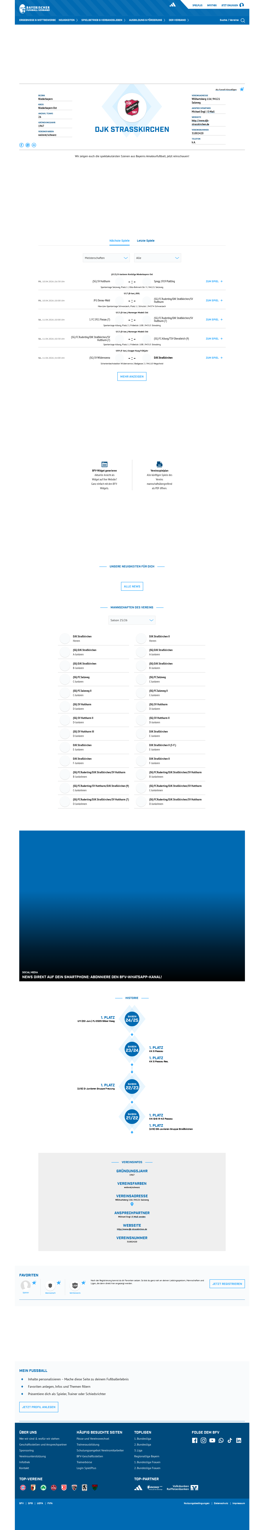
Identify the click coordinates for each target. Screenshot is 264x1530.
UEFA (40, 1503)
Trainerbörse (84, 1462)
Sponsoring (26, 1450)
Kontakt (24, 1468)
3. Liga (138, 1450)
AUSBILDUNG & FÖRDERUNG (147, 20)
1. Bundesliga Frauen (147, 1462)
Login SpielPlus (86, 1468)
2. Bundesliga (142, 1444)
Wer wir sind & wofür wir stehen (39, 1438)
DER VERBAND (179, 20)
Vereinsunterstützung (32, 1456)
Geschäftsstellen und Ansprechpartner (43, 1444)
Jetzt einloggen (229, 5)
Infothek (212, 5)
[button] (21, 145)
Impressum (238, 1503)
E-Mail (211, 111)
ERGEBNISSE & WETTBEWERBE (37, 20)
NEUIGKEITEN (68, 20)
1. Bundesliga (142, 1438)
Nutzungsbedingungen (197, 1503)
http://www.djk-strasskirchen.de (200, 122)
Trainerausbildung (88, 1444)
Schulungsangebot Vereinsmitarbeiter (100, 1450)
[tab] (119, 242)
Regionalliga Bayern (146, 1456)
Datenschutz (221, 1503)
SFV (21, 1503)
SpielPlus (197, 5)
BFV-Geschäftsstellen (90, 1456)
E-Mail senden (139, 1216)
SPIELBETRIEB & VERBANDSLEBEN (103, 20)
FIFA (50, 1503)
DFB (30, 1503)
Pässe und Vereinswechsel (93, 1438)
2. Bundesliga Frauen (147, 1468)
